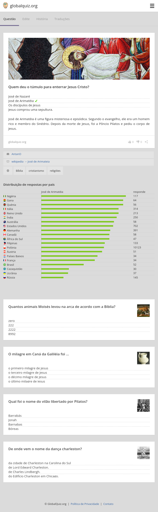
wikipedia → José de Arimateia (30, 161)
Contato (108, 504)
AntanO (16, 154)
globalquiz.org (24, 6)
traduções (62, 19)
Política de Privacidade (85, 504)
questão (9, 19)
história (42, 19)
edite (26, 19)
